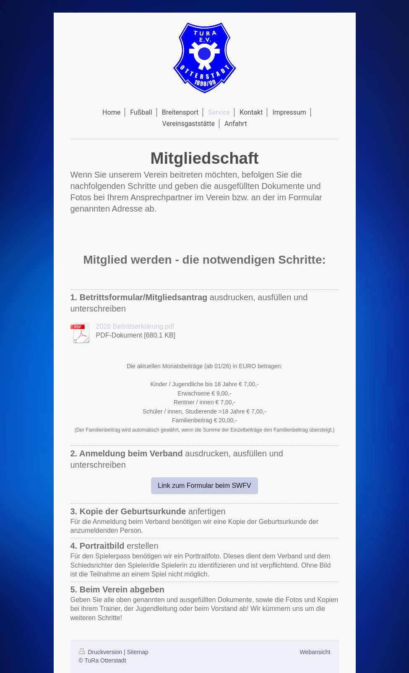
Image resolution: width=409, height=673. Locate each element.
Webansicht (315, 652)
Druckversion (101, 652)
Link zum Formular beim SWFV (204, 485)
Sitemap (137, 652)
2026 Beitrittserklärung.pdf (135, 326)
